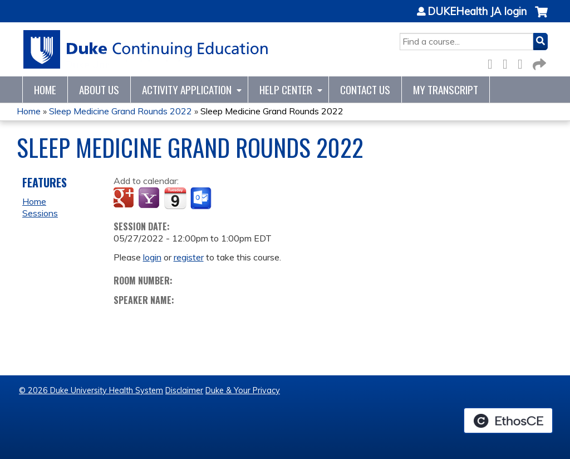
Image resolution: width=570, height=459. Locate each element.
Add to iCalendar (175, 198)
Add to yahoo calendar (150, 198)
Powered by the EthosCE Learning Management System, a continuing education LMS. (508, 420)
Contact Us (365, 89)
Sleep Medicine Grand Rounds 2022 (120, 111)
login (152, 257)
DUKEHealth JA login (477, 12)
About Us (99, 89)
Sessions (40, 213)
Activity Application (187, 89)
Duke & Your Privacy (242, 390)
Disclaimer (184, 390)
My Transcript (445, 89)
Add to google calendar (125, 198)
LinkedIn (523, 62)
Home (45, 89)
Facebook (493, 62)
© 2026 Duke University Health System (91, 390)
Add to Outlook (201, 198)
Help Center (285, 89)
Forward (538, 62)
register (189, 257)
